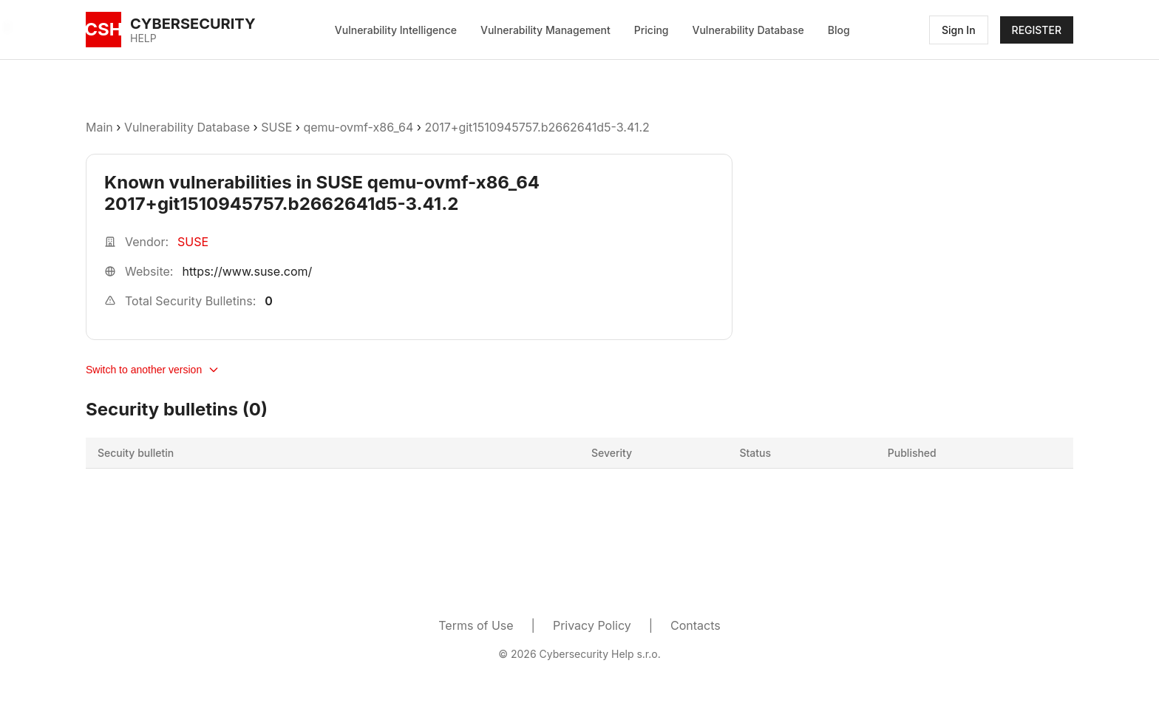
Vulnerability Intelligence (396, 30)
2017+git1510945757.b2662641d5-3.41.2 (536, 127)
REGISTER (1036, 30)
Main (99, 127)
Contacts (695, 625)
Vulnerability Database (748, 30)
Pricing (651, 30)
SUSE (276, 127)
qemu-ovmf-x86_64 (358, 127)
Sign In (959, 30)
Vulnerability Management (545, 30)
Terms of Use (475, 625)
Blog (839, 30)
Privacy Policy (592, 625)
